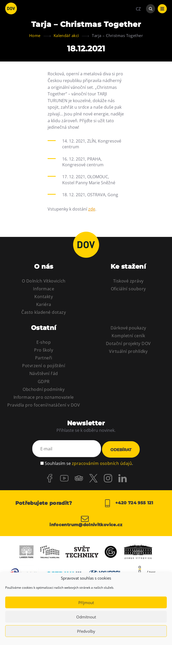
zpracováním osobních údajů (102, 462)
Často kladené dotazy (43, 312)
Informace (43, 289)
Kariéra (43, 304)
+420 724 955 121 (128, 502)
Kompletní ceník (128, 336)
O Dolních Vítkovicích (44, 281)
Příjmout (86, 602)
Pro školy (43, 350)
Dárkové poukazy (128, 328)
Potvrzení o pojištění (43, 365)
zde (91, 209)
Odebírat (120, 449)
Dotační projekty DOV (128, 343)
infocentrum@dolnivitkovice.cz (85, 520)
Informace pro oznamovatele (44, 397)
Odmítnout (86, 616)
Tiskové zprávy (128, 281)
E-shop (43, 342)
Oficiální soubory (128, 289)
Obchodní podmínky (44, 389)
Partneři (43, 358)
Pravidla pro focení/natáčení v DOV (43, 405)
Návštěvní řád (43, 373)
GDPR (44, 381)
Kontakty (43, 296)
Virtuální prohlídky (128, 351)
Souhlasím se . (89, 462)
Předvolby (86, 631)
